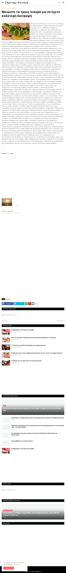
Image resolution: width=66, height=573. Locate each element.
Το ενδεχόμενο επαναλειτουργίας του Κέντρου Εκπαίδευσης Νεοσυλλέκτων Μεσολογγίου (34, 433)
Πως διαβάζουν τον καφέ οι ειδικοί (22, 441)
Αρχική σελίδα (6, 8)
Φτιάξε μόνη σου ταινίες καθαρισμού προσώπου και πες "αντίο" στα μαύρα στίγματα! (37, 353)
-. (7, 211)
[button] (2, 2)
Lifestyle (13, 8)
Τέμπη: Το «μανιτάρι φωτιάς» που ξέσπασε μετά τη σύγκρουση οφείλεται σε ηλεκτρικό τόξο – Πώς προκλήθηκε (37, 426)
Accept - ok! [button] (8, 568)
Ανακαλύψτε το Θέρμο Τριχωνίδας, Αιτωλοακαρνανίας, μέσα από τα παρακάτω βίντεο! (37, 417)
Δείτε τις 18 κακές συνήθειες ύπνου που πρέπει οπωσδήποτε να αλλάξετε (33, 337)
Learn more (16, 564)
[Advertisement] (31, 180)
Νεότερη (5, 321)
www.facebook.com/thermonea (33, 235)
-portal (7, 153)
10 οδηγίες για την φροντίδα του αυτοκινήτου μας (26, 360)
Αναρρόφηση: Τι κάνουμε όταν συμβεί (22, 330)
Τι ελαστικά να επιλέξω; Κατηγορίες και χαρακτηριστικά (28, 345)
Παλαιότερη (60, 321)
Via (3, 147)
